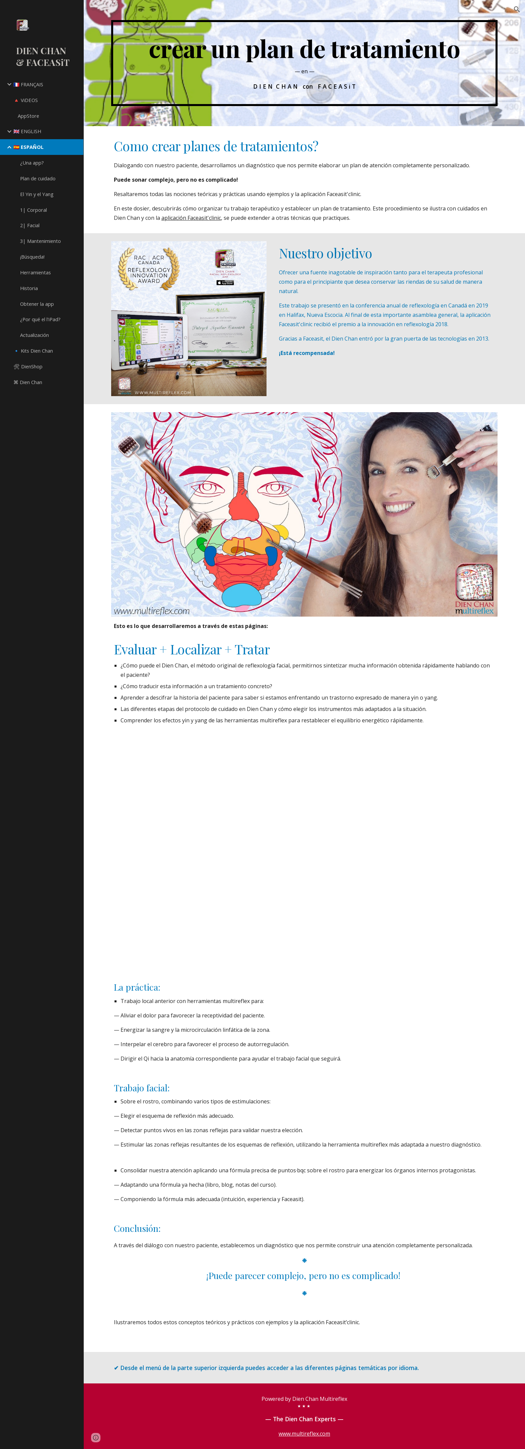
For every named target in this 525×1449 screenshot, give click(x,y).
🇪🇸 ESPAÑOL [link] (28, 147)
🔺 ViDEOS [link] (25, 100)
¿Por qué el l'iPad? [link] (40, 319)
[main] (304, 63)
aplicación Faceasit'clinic (191, 217)
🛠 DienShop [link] (28, 366)
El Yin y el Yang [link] (37, 194)
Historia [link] (29, 288)
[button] (517, 9)
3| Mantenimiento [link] (40, 241)
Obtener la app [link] (37, 303)
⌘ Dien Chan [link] (27, 382)
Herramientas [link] (35, 272)
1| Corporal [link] (33, 209)
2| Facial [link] (30, 225)
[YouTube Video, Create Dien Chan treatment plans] (304, 854)
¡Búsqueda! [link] (32, 256)
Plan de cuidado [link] (38, 178)
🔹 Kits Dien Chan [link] (33, 350)
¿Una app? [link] (32, 162)
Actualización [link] (34, 335)
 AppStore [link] (26, 115)
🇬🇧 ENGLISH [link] (27, 131)
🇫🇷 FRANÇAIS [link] (28, 84)
